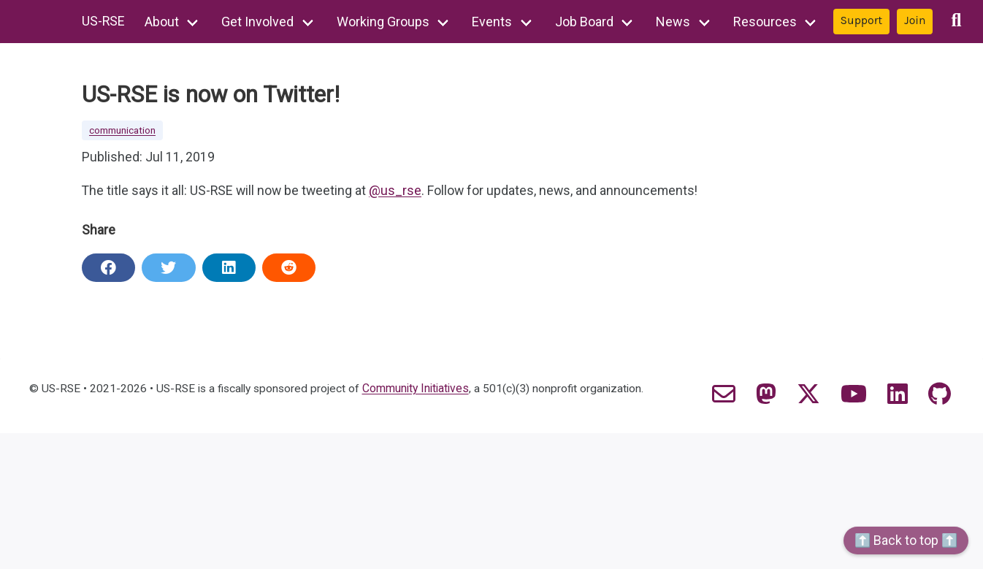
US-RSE (104, 21)
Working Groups (383, 21)
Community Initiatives (422, 389)
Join (916, 20)
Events (493, 21)
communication (122, 131)
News (674, 21)
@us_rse (399, 191)
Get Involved (259, 21)
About (162, 21)
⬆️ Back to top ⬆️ (905, 540)
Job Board (585, 21)
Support (862, 20)
